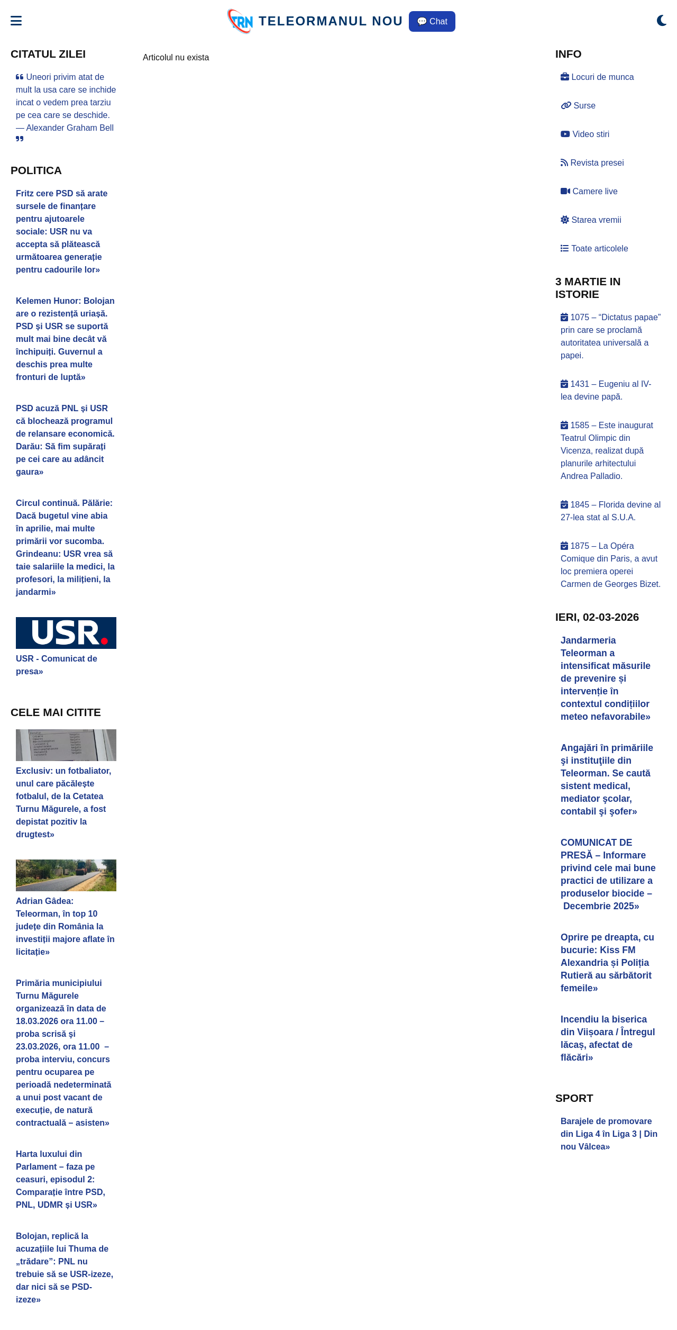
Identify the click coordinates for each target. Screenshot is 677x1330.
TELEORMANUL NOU (331, 21)
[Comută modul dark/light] (661, 21)
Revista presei (592, 162)
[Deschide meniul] (16, 21)
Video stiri (585, 134)
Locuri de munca (597, 77)
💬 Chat (432, 21)
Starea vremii (591, 219)
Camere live (589, 191)
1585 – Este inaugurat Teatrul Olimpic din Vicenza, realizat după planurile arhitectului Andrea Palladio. (607, 451)
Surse (578, 105)
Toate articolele (594, 248)
